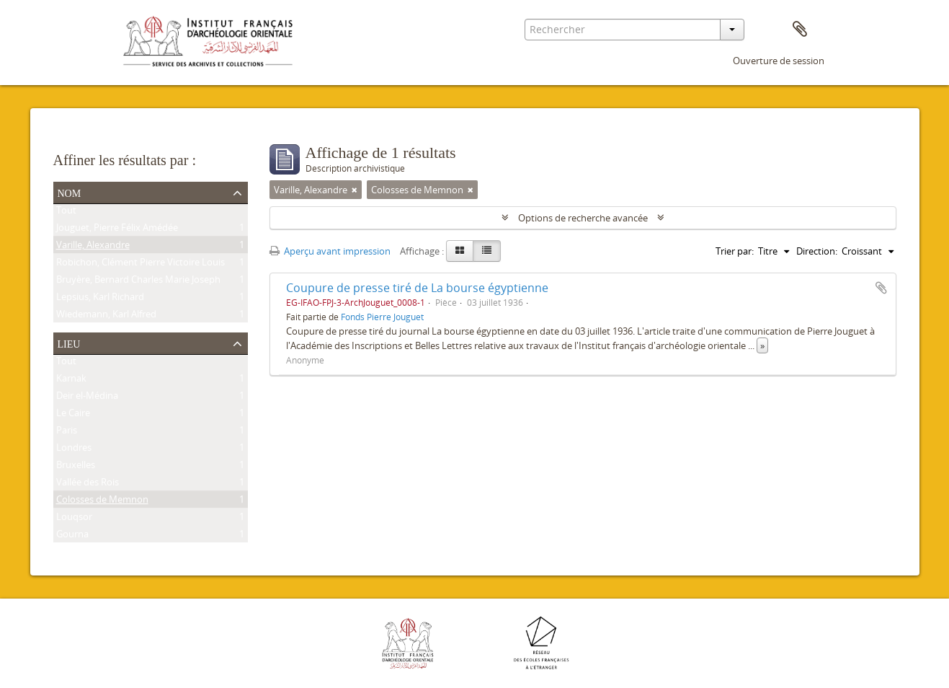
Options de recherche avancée (583, 217)
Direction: (816, 250)
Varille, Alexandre (93, 247)
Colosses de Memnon (102, 501)
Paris (66, 432)
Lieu (69, 342)
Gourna (72, 536)
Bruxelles (75, 467)
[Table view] (487, 251)
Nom (69, 192)
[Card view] (459, 251)
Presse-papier (800, 30)
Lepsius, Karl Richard (100, 299)
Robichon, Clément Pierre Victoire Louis (140, 264)
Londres (74, 450)
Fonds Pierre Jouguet (382, 316)
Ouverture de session (778, 60)
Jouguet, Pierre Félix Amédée (117, 230)
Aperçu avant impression (330, 250)
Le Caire (73, 415)
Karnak (71, 380)
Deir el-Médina (87, 398)
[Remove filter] (354, 189)
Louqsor (74, 519)
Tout (66, 212)
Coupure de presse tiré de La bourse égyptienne (417, 288)
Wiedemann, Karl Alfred (106, 316)
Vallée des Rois (87, 484)
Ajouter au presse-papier (881, 288)
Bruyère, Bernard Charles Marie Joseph (138, 281)
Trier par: (735, 250)
